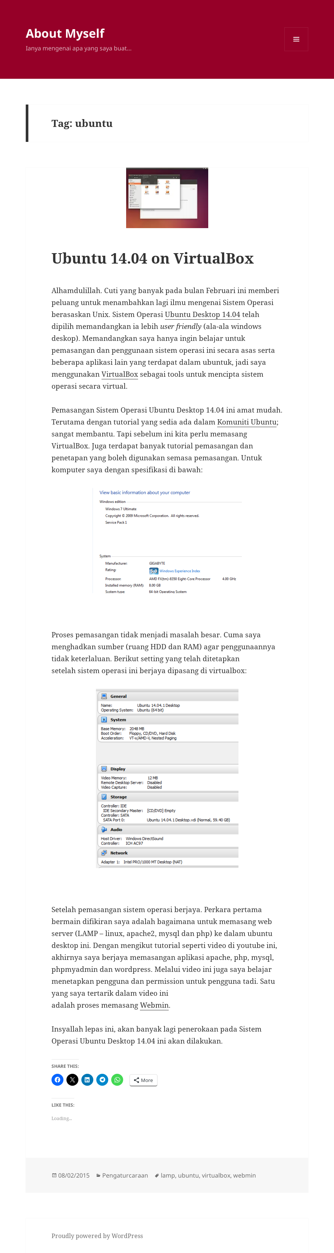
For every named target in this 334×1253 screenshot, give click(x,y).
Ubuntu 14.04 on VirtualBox (152, 258)
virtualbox (216, 1175)
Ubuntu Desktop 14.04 (202, 314)
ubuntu (188, 1175)
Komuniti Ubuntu (247, 422)
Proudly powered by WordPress (97, 1236)
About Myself (65, 33)
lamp (168, 1175)
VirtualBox (120, 374)
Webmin (154, 1005)
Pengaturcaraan (125, 1175)
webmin (244, 1175)
